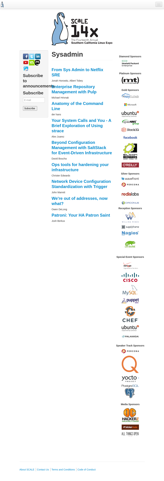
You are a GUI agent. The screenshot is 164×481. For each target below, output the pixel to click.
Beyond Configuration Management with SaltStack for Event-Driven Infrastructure (82, 147)
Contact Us (43, 469)
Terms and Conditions (63, 469)
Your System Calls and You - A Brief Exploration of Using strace (81, 125)
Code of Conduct (86, 469)
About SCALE (27, 469)
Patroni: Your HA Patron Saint (81, 215)
